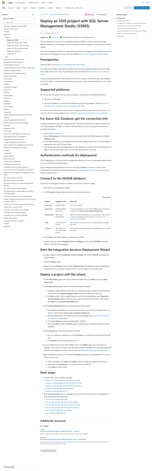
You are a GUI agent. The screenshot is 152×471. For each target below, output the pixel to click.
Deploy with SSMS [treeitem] (12, 40)
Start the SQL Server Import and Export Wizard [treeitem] (18, 196)
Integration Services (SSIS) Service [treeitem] (14, 139)
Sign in (148, 2)
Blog (26, 465)
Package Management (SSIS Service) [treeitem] (15, 142)
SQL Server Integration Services (59, 14)
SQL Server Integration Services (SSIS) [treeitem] (15, 26)
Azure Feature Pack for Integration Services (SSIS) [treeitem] (18, 170)
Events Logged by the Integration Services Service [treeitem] (19, 145)
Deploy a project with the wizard (126, 33)
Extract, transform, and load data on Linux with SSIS (90, 113)
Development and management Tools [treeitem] (15, 73)
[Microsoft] (3, 2)
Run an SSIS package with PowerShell (58, 410)
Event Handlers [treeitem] (8, 106)
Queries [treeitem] (6, 109)
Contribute (35, 465)
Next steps (120, 36)
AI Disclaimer (6, 465)
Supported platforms (123, 21)
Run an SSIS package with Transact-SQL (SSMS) (62, 402)
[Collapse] (33, 14)
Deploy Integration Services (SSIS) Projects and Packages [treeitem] (18, 116)
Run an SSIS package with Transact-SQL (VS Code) (63, 405)
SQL (47, 14)
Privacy (42, 465)
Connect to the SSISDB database (127, 28)
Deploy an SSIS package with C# (57, 391)
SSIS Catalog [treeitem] (8, 131)
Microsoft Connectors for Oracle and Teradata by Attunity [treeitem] (18, 184)
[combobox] (19, 18)
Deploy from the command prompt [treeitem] (17, 48)
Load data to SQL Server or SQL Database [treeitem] (16, 210)
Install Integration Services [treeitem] (12, 65)
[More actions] (110, 14)
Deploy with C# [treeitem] (11, 54)
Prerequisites (121, 18)
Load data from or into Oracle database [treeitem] (15, 215)
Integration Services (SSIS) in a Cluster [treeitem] (15, 148)
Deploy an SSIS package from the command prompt (63, 386)
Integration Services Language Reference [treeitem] (16, 167)
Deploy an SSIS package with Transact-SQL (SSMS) (63, 380)
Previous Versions (17, 465)
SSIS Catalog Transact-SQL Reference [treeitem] (15, 136)
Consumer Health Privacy (55, 465)
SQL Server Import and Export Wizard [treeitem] (15, 188)
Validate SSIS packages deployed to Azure (95, 350)
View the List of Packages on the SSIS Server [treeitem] (17, 134)
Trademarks (80, 465)
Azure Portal (128, 8)
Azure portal (57, 133)
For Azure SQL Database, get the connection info (131, 23)
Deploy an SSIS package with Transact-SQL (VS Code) (64, 383)
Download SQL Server (142, 8)
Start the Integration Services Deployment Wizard (132, 31)
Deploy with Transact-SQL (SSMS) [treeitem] (17, 43)
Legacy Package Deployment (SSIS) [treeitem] (14, 120)
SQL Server (55, 37)
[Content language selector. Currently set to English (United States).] (11, 460)
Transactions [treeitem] (7, 112)
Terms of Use (71, 465)
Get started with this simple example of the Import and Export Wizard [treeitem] (19, 192)
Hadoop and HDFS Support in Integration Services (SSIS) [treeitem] (19, 174)
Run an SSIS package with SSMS (57, 399)
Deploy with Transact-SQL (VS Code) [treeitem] (18, 45)
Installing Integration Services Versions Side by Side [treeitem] (19, 68)
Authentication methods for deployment (129, 26)
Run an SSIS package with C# (56, 413)
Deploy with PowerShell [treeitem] (14, 51)
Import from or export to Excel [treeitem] (13, 207)
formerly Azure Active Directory (88, 170)
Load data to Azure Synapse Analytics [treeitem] (15, 212)
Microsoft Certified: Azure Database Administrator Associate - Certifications (63, 439)
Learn (42, 14)
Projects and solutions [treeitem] (10, 76)
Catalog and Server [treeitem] (9, 128)
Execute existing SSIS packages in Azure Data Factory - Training (59, 431)
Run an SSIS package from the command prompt (62, 407)
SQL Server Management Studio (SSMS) (94, 54)
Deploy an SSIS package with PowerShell (59, 388)
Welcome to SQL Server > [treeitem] (11, 29)
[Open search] (143, 2)
